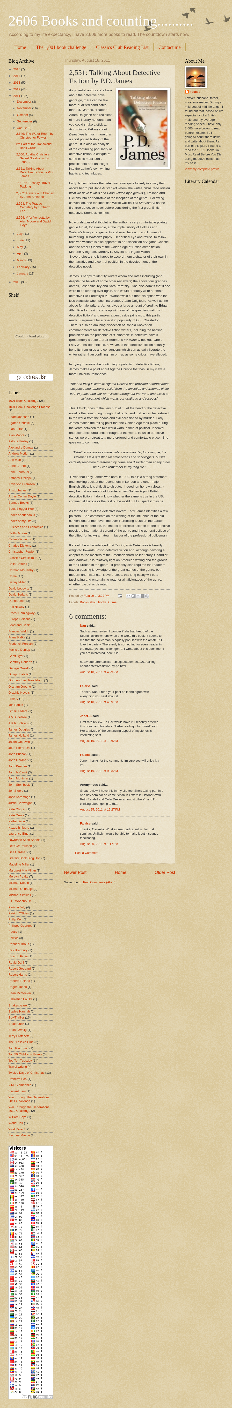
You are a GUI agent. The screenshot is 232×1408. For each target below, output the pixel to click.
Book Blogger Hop (21, 508)
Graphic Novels (19, 692)
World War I (16, 1129)
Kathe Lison (16, 821)
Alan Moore (16, 435)
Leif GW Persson (20, 846)
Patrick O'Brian (18, 913)
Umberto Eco (17, 1079)
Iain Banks (15, 705)
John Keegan (17, 766)
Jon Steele (15, 790)
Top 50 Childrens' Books (25, 1054)
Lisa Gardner (17, 852)
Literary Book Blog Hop (24, 858)
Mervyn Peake (18, 876)
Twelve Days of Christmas (26, 1072)
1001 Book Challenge (23, 400)
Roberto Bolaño (19, 981)
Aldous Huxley (18, 441)
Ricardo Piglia (18, 956)
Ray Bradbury (18, 950)
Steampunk (16, 1024)
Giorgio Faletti (18, 674)
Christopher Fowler (21, 551)
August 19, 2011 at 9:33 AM (99, 771)
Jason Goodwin (19, 742)
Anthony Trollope (20, 478)
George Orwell (18, 668)
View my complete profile (202, 169)
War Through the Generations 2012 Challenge (29, 1109)
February (23, 267)
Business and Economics (25, 527)
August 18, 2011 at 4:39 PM (99, 702)
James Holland (18, 735)
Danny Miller (17, 582)
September (25, 121)
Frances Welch (18, 631)
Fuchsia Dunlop (19, 649)
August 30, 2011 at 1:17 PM (99, 844)
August (22, 128)
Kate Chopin (17, 809)
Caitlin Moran (17, 533)
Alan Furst (15, 429)
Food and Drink (19, 625)
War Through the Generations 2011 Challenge (29, 1099)
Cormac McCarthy (21, 570)
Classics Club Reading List (122, 47)
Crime (112, 602)
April (20, 253)
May (20, 247)
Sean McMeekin (19, 993)
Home (20, 47)
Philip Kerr (15, 919)
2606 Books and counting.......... (100, 21)
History (13, 699)
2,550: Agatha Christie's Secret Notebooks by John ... (32, 158)
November (24, 108)
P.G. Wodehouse (20, 901)
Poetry (12, 931)
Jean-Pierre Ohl (19, 748)
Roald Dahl (16, 962)
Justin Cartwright (20, 803)
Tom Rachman (18, 1048)
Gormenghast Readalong (25, 680)
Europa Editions (19, 619)
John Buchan (17, 754)
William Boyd (17, 1117)
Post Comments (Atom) (99, 882)
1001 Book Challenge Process (29, 407)
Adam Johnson (18, 417)
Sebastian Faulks (20, 999)
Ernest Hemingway (21, 613)
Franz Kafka (16, 637)
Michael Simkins (19, 895)
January (23, 273)
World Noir (15, 1123)
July (20, 233)
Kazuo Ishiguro (18, 827)
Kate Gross (16, 815)
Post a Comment (86, 853)
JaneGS (86, 716)
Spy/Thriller (16, 1017)
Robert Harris (17, 974)
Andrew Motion (18, 453)
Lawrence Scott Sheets (24, 840)
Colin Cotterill (17, 564)
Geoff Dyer (15, 656)
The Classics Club (21, 1042)
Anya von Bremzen (21, 484)
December (24, 101)
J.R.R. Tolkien (18, 723)
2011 (17, 96)
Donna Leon (16, 601)
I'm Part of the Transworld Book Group (33, 145)
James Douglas (19, 729)
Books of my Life (19, 521)
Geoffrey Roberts (20, 662)
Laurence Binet (18, 833)
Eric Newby (16, 607)
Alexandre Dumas (20, 447)
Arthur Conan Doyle (22, 496)
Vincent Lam (17, 1091)
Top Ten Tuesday (20, 1060)
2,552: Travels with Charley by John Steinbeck (35, 195)
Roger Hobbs (17, 987)
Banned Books (18, 502)
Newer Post (75, 872)
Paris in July (16, 907)
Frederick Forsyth (20, 643)
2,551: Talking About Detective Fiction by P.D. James (34, 172)
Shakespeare (17, 1005)
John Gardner (18, 760)
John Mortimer (18, 778)
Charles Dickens (19, 545)
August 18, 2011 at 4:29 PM (99, 672)
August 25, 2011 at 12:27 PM (100, 809)
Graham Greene (19, 686)
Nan (83, 625)
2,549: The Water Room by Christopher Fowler (34, 135)
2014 (17, 76)
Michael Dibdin (18, 883)
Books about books (93, 602)
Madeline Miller (18, 864)
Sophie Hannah (19, 1011)
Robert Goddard (19, 968)
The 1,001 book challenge (61, 47)
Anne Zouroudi (18, 472)
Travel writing (17, 1066)
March (21, 260)
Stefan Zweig (17, 1030)
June (21, 240)
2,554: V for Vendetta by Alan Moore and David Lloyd (33, 221)
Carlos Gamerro (19, 539)
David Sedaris (18, 594)
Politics (13, 938)
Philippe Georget (20, 925)
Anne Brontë (17, 466)
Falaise (85, 686)
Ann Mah (14, 460)
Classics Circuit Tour (22, 558)
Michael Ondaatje (20, 889)
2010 (17, 282)
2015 (17, 69)
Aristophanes (17, 490)
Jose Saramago (19, 797)
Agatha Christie (19, 423)
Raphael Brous (18, 944)
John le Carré (17, 772)
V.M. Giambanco (19, 1085)
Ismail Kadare (18, 711)
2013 (17, 82)
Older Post (165, 872)
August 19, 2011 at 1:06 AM (99, 741)
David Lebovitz (18, 588)
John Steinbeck (19, 784)
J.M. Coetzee (17, 717)
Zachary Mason (19, 1135)
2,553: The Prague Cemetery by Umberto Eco (33, 207)
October (23, 115)
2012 (17, 89)
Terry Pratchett (18, 1036)
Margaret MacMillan (22, 870)
